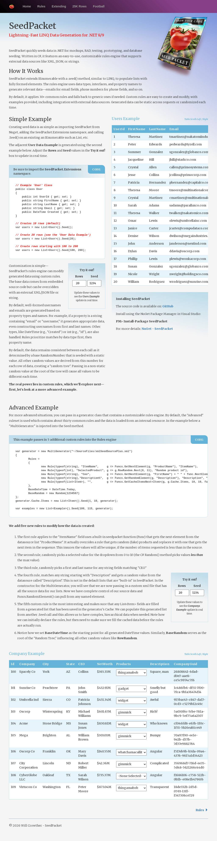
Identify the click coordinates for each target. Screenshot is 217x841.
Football (98, 6)
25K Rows (79, 6)
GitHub (167, 306)
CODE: (96, 169)
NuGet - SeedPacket (157, 329)
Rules (41, 6)
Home (27, 6)
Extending (59, 6)
